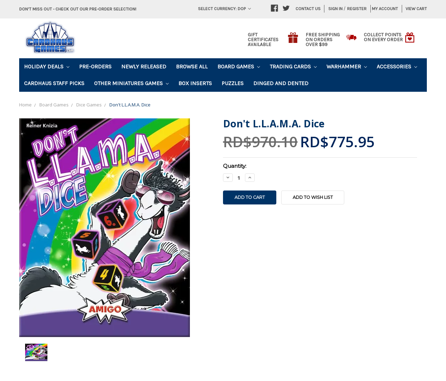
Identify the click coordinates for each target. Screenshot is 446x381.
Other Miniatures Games (131, 83)
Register (357, 8)
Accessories (397, 66)
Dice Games (89, 105)
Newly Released (143, 66)
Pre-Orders (95, 66)
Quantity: (234, 166)
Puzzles (233, 83)
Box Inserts (195, 83)
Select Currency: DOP (224, 8)
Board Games (238, 66)
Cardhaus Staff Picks (54, 83)
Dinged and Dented (280, 83)
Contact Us (308, 8)
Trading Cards (293, 66)
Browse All (192, 66)
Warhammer (346, 66)
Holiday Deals (46, 66)
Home (25, 105)
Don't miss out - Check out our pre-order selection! (77, 9)
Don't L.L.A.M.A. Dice (130, 105)
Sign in (335, 8)
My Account (385, 8)
